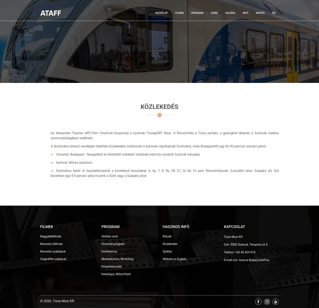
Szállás (167, 251)
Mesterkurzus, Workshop (118, 259)
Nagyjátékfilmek (50, 236)
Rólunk (167, 236)
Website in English (175, 259)
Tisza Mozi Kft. (233, 236)
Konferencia (109, 251)
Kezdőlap (161, 13)
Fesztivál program (113, 244)
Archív (260, 13)
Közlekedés (170, 244)
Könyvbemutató (112, 266)
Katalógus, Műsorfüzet (116, 274)
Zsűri (214, 13)
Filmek (179, 13)
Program (197, 13)
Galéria (230, 13)
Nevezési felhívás (51, 244)
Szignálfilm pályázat (53, 259)
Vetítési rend (110, 236)
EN (273, 13)
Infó (245, 13)
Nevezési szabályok (53, 251)
